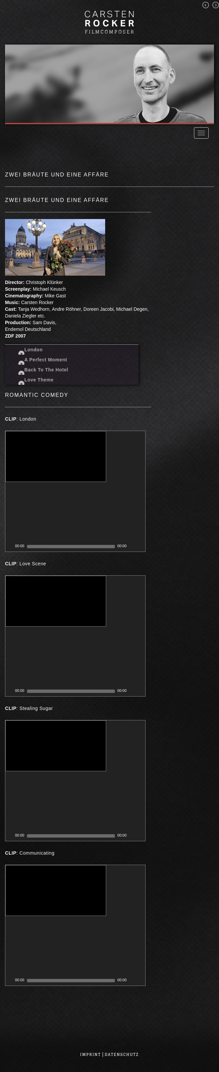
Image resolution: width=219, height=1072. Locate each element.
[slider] (71, 546)
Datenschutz (122, 1054)
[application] (75, 491)
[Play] (9, 546)
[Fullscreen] (140, 546)
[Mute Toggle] (132, 546)
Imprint (90, 1054)
